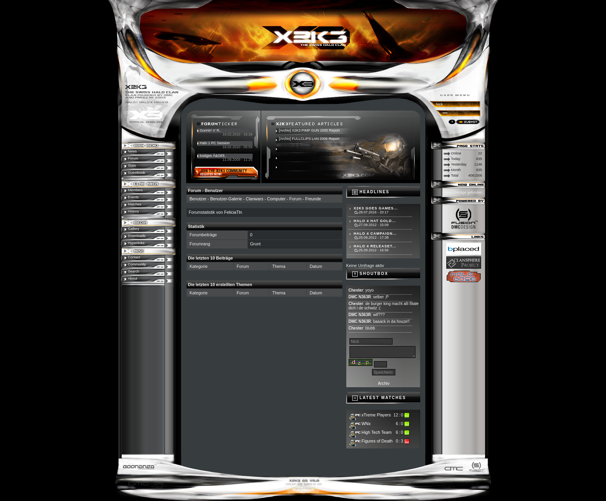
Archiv (384, 383)
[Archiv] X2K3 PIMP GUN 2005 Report (309, 130)
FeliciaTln (233, 212)
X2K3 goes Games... (376, 208)
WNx (366, 423)
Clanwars (254, 198)
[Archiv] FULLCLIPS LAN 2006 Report (309, 139)
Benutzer (198, 198)
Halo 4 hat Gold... (375, 221)
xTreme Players (376, 414)
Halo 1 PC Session (215, 143)
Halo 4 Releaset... (375, 246)
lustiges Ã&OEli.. (213, 156)
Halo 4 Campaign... (375, 233)
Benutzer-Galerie (226, 198)
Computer (276, 198)
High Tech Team (377, 432)
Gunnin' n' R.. (210, 130)
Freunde (313, 198)
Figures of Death (377, 441)
